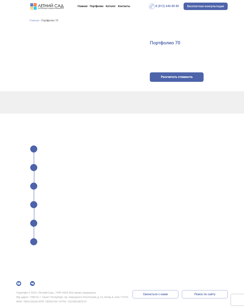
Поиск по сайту (204, 294)
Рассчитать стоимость (177, 77)
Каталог (111, 6)
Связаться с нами (155, 294)
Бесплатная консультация (205, 6)
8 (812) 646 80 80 (164, 6)
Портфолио (96, 6)
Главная (83, 6)
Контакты (124, 6)
